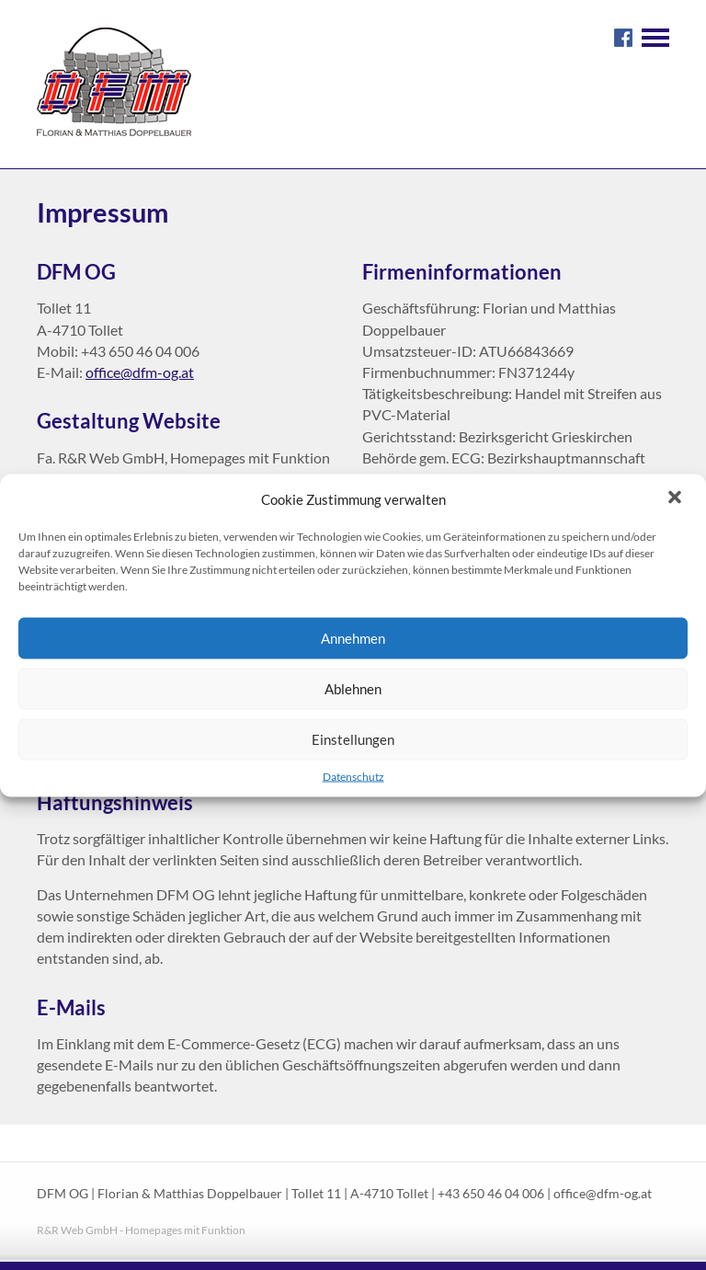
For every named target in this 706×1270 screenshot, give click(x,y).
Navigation (655, 38)
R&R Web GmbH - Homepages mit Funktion (141, 1230)
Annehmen (353, 638)
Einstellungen (353, 739)
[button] (677, 498)
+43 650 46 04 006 (491, 1193)
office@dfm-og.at (139, 372)
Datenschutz (353, 776)
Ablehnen (353, 689)
